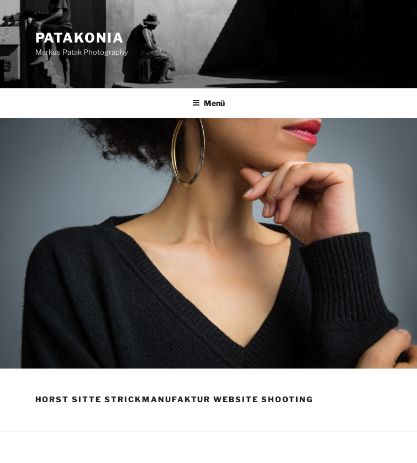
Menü (208, 103)
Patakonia (79, 38)
